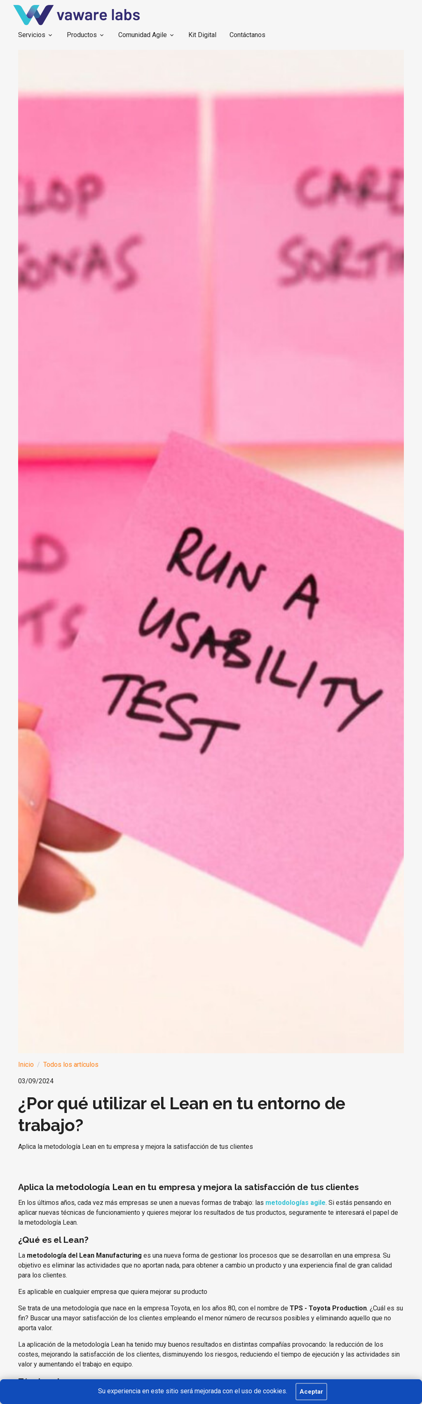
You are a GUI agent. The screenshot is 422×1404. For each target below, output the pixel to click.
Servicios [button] (31, 35)
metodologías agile (295, 1203)
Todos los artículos (70, 1064)
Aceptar (311, 1391)
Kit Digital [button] (202, 35)
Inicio (26, 1064)
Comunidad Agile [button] (142, 35)
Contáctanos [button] (247, 35)
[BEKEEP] (76, 15)
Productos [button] (82, 35)
